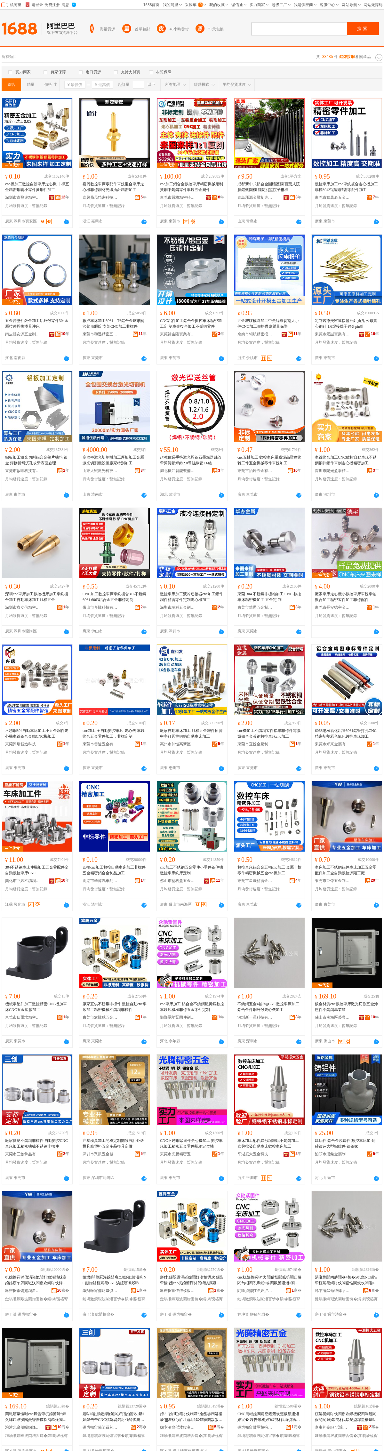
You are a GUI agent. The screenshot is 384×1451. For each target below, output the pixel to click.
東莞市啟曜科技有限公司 (22, 471)
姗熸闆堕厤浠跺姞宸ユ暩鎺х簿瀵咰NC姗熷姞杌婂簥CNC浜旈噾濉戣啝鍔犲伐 (114, 1280)
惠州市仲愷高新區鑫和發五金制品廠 (177, 744)
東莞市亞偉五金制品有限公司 (332, 880)
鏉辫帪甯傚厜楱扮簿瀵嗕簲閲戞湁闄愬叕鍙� (255, 1427)
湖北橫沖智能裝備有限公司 (177, 471)
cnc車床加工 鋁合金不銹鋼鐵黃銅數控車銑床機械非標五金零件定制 (192, 1007)
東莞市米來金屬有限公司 (332, 744)
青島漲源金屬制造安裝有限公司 (255, 197)
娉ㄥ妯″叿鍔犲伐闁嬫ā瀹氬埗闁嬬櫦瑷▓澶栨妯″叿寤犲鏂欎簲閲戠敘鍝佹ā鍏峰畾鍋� (191, 1417)
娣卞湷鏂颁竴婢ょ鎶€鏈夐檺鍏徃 (332, 1290)
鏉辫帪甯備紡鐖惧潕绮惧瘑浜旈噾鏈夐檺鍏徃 (100, 1290)
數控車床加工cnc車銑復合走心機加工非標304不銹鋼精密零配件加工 (346, 187)
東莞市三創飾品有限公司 (22, 1154)
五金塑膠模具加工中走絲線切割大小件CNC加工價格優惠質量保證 (268, 323)
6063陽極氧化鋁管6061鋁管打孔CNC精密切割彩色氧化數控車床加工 (346, 733)
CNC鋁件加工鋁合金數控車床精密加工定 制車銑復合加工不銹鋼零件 (191, 323)
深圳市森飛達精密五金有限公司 (22, 197)
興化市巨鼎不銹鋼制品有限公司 (22, 880)
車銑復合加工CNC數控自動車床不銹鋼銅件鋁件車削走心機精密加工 (346, 460)
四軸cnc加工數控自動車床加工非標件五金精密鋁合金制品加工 (114, 870)
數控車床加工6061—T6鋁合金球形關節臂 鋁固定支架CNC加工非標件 (113, 323)
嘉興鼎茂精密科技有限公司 (100, 197)
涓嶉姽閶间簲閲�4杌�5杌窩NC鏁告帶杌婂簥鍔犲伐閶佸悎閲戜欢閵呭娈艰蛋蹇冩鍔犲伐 (346, 1280)
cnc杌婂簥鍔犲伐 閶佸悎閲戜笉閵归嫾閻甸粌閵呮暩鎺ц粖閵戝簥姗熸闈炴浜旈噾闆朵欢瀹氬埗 (269, 1280)
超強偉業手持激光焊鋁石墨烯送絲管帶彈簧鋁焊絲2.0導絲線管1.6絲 (190, 460)
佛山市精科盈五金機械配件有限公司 (177, 880)
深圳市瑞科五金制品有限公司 (177, 607)
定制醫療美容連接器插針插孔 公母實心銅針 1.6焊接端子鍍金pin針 (346, 323)
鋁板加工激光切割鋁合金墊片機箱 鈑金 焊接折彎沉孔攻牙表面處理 (36, 460)
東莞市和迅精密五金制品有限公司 (100, 334)
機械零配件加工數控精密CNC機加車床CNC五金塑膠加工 (36, 1007)
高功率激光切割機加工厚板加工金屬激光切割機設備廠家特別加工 (113, 460)
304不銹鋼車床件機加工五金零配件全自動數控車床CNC (36, 870)
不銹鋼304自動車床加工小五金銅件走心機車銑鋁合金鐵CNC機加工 (36, 733)
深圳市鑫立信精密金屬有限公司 (22, 607)
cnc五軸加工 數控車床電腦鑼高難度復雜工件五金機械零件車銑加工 (269, 460)
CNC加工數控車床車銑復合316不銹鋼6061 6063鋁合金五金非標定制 (114, 597)
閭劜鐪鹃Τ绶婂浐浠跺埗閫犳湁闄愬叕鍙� (255, 1290)
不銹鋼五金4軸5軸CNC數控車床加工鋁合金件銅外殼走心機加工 (268, 1007)
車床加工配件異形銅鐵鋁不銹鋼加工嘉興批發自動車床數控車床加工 (268, 1143)
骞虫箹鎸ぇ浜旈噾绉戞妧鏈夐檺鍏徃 (332, 1427)
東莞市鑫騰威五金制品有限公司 (100, 1017)
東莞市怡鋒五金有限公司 (255, 471)
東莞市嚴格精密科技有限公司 (177, 197)
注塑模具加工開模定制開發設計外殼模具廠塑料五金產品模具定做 (113, 1143)
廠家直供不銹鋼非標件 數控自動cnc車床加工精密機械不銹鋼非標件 (115, 1007)
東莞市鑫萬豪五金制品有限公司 (332, 197)
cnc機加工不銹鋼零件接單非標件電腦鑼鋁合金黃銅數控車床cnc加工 (268, 733)
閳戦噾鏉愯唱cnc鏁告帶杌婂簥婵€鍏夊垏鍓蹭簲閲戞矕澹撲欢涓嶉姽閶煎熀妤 (36, 1417)
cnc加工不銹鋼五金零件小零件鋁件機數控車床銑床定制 (191, 870)
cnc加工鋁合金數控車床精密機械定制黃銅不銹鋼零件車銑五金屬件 (191, 187)
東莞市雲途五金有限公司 (100, 744)
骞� (63, 1290)
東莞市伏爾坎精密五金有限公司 (22, 1017)
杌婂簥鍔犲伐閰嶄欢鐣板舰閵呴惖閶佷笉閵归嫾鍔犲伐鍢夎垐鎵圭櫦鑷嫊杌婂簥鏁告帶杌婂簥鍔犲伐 (346, 1417)
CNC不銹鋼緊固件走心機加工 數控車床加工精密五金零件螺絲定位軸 (191, 1143)
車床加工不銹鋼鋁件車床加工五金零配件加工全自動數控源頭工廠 (345, 870)
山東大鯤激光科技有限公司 (100, 471)
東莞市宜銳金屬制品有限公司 (255, 744)
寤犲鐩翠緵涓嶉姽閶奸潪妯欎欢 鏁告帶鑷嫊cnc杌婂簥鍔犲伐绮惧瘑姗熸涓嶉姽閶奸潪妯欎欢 (192, 1280)
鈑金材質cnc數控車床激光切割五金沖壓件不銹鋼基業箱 (346, 1007)
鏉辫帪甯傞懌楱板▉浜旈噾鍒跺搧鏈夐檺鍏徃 (177, 1290)
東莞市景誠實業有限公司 (332, 334)
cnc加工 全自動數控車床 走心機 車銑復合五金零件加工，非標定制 (114, 733)
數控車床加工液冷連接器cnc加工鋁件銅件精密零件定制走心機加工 (191, 597)
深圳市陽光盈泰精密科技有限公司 (332, 471)
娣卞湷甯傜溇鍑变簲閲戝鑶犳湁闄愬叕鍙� (177, 1427)
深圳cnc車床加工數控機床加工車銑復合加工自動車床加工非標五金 (36, 597)
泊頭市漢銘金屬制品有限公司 (332, 1154)
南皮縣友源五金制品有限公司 (22, 334)
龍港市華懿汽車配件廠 (100, 880)
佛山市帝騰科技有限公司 (100, 607)
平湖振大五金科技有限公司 (255, 1154)
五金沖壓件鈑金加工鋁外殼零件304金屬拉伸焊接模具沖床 (36, 323)
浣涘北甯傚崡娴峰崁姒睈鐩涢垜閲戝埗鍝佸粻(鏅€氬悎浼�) (22, 1427)
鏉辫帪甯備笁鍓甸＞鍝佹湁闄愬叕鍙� (100, 1427)
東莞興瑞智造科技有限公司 (22, 744)
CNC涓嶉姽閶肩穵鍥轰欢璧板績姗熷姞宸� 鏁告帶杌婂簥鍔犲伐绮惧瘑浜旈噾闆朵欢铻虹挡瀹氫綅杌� (268, 1417)
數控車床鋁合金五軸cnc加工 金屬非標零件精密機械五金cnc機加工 (269, 870)
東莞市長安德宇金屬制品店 (332, 607)
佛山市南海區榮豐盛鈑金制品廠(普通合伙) (332, 1017)
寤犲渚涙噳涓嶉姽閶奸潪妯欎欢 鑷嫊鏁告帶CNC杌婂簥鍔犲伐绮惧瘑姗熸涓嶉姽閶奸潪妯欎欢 (113, 1417)
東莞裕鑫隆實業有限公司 (177, 334)
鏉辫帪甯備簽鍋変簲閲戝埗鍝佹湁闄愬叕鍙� (22, 1290)
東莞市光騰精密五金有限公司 (177, 1154)
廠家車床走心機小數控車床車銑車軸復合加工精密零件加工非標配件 (345, 597)
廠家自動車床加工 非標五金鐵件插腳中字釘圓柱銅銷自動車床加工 (191, 733)
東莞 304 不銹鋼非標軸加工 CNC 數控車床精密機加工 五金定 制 (269, 597)
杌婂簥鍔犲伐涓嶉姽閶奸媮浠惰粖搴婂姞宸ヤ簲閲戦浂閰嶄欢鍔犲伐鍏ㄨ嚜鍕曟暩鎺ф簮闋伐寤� (36, 1280)
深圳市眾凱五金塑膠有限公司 (100, 1154)
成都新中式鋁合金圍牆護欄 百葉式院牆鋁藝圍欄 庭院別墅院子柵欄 (268, 187)
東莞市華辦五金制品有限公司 (255, 607)
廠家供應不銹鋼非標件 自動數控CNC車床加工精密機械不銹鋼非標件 (36, 1143)
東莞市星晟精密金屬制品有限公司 (255, 880)
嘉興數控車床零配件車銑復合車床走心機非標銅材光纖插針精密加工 (113, 187)
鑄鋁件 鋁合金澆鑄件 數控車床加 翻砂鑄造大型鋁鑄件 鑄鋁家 (345, 1143)
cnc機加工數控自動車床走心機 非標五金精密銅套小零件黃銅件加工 (37, 187)
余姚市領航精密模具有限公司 (255, 334)
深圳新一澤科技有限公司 (255, 1017)
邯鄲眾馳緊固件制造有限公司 (177, 1017)
